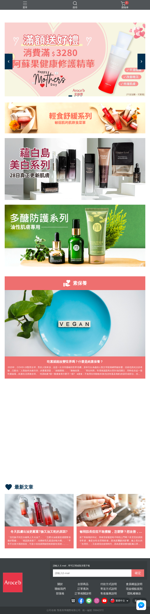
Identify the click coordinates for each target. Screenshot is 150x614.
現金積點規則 (134, 588)
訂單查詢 (83, 588)
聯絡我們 (60, 588)
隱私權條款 (134, 593)
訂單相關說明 (83, 593)
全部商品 (83, 584)
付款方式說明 (108, 584)
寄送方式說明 (108, 588)
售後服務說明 (108, 593)
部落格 (60, 593)
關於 (60, 584)
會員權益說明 (134, 584)
